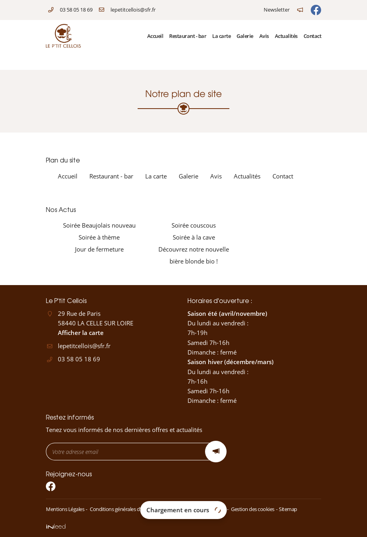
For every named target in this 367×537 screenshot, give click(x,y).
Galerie (245, 36)
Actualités (286, 36)
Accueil (155, 36)
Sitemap (288, 509)
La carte (221, 36)
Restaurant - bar (187, 36)
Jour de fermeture (99, 249)
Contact (313, 36)
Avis (264, 36)
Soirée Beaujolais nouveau (99, 225)
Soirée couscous (194, 225)
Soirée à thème (99, 237)
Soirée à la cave (194, 237)
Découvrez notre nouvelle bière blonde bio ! (193, 255)
